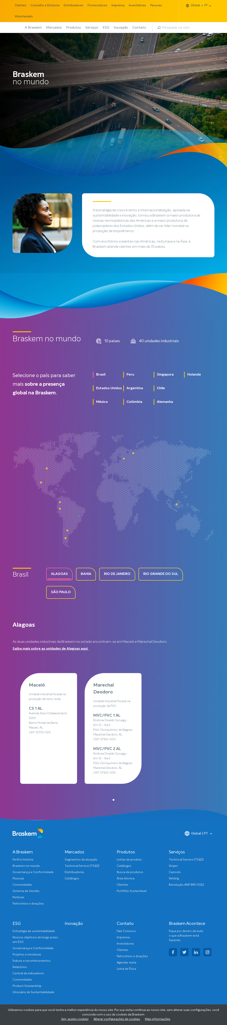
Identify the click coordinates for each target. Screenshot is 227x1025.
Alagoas (59, 574)
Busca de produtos (130, 872)
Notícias (18, 897)
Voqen (173, 865)
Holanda (194, 374)
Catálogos (72, 878)
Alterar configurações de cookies (117, 1019)
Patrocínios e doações (28, 903)
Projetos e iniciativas (27, 954)
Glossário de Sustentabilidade (33, 992)
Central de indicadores (28, 973)
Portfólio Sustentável (131, 891)
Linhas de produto (129, 859)
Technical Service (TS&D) (82, 865)
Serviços (91, 27)
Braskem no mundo (26, 865)
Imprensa (118, 5)
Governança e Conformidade (33, 872)
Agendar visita (126, 962)
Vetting (174, 878)
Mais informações (157, 1019)
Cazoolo (175, 872)
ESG (106, 27)
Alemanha (165, 402)
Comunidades (22, 884)
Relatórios (20, 967)
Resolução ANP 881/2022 (186, 884)
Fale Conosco (126, 931)
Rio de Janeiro (117, 574)
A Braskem (33, 27)
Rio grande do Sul (160, 574)
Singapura (165, 374)
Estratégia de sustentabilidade (34, 931)
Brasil (100, 374)
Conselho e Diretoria (45, 5)
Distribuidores (73, 5)
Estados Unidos (109, 388)
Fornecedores (97, 5)
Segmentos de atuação (81, 859)
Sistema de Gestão (26, 891)
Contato (139, 27)
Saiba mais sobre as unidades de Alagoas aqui (51, 649)
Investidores (137, 5)
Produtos (73, 27)
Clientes (20, 5)
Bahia (86, 574)
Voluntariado (24, 16)
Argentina (135, 388)
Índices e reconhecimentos (32, 960)
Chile (161, 388)
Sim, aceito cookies (75, 1019)
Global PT (197, 5)
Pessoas (156, 5)
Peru (130, 374)
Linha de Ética (126, 968)
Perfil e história (23, 859)
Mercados (54, 27)
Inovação (121, 27)
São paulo (61, 592)
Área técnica (126, 878)
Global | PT (196, 833)
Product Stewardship (27, 986)
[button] (113, 800)
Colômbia (134, 402)
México (102, 402)
